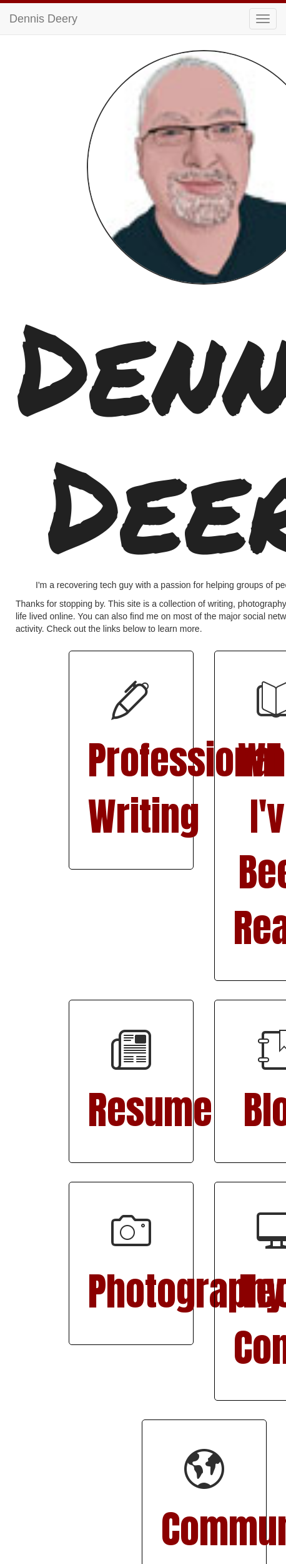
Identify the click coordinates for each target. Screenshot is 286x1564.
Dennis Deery (43, 19)
